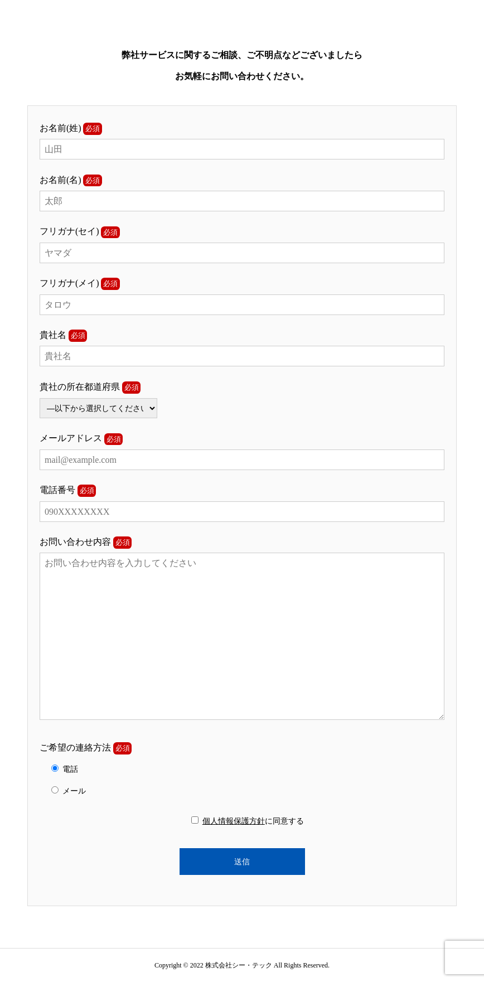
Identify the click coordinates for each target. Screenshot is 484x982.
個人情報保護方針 (233, 821)
